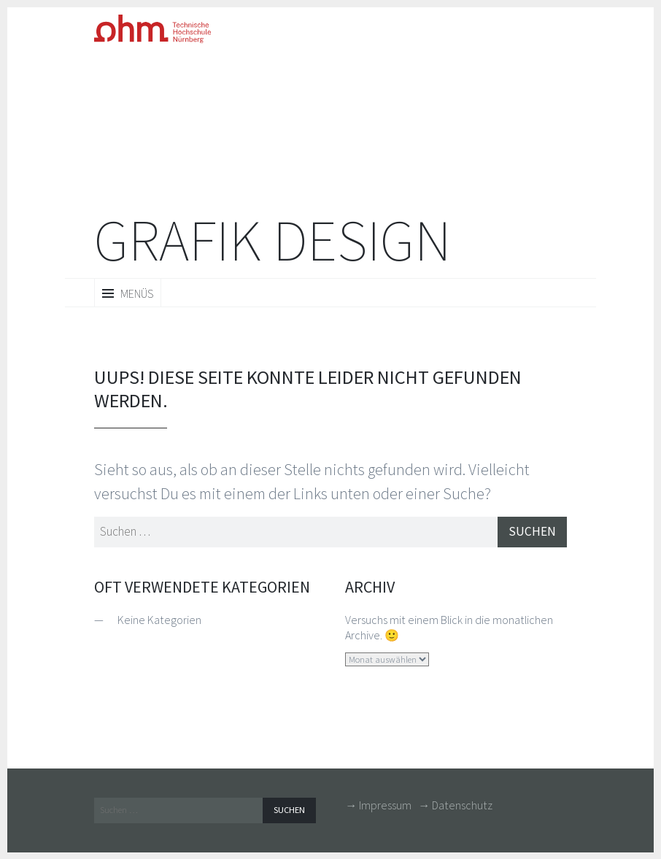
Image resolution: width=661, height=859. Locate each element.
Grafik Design (272, 240)
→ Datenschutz (455, 808)
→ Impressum (378, 808)
